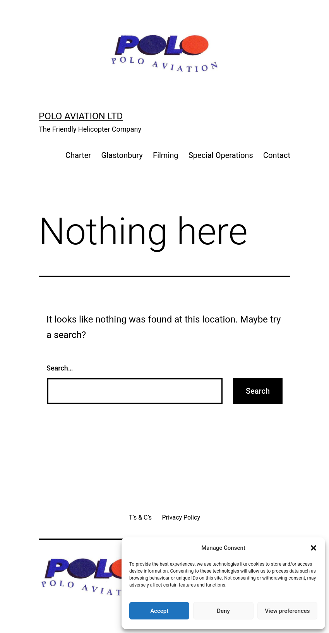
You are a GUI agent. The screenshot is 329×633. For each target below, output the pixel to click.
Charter (78, 155)
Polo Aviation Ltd (81, 116)
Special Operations (220, 155)
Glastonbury (122, 155)
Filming (165, 155)
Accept (159, 610)
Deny (223, 610)
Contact (276, 155)
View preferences (287, 610)
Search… (59, 368)
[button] (313, 548)
